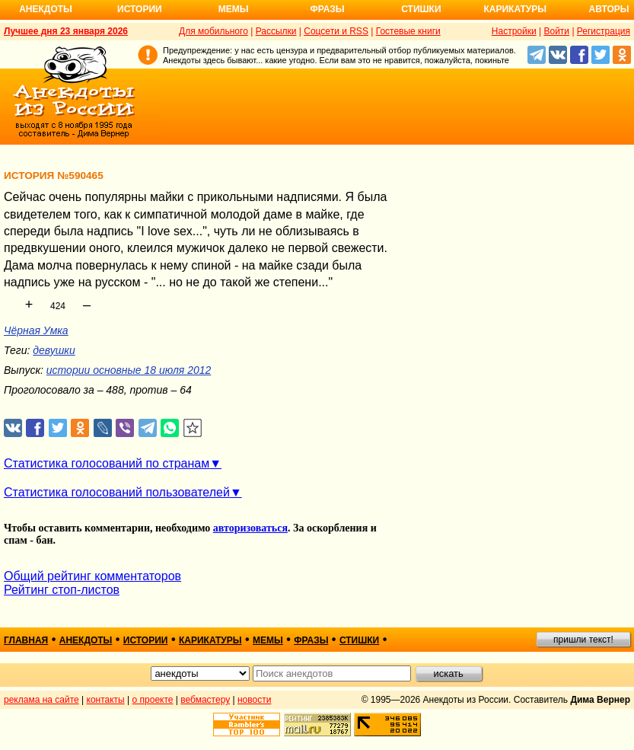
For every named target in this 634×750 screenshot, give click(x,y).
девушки (54, 350)
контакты (106, 699)
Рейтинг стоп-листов (61, 589)
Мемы (233, 9)
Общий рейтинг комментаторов (92, 576)
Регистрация (603, 31)
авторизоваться (250, 528)
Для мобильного (213, 31)
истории (145, 640)
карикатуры (210, 640)
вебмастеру (205, 699)
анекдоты (86, 640)
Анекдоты (45, 9)
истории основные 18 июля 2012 (128, 370)
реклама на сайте (41, 699)
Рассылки (276, 31)
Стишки (421, 9)
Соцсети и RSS (336, 31)
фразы (311, 640)
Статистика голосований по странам (106, 463)
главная (26, 640)
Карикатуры (514, 9)
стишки (359, 640)
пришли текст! (583, 639)
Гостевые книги (408, 31)
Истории (139, 9)
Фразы (327, 9)
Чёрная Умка (36, 330)
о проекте (153, 699)
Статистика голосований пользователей (117, 492)
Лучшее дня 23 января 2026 (66, 31)
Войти (556, 31)
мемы (268, 640)
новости (254, 699)
